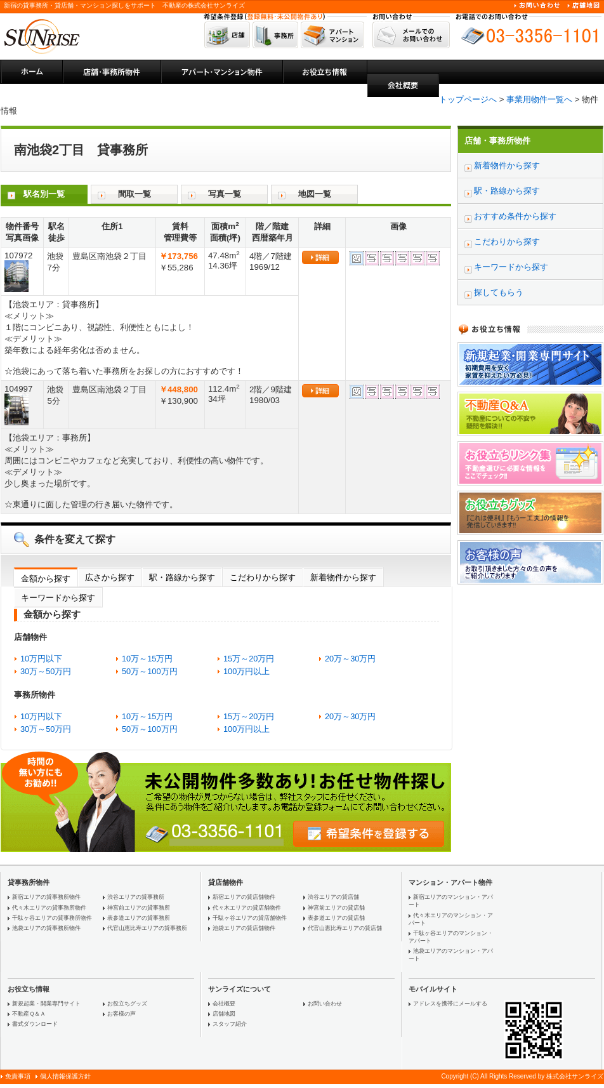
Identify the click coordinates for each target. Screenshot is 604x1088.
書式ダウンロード (35, 1024)
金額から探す (45, 578)
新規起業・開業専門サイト (46, 1003)
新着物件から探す (343, 577)
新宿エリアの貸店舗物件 (244, 897)
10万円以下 (41, 658)
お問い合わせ (325, 1003)
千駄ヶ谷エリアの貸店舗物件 (250, 918)
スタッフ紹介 (230, 1024)
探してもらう (498, 292)
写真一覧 (224, 194)
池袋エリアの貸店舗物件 (244, 928)
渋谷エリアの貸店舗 (333, 897)
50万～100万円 (150, 671)
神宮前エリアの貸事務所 (138, 908)
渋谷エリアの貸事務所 (135, 897)
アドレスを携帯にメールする (450, 1003)
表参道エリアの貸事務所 (138, 918)
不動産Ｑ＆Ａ (29, 1014)
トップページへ (468, 99)
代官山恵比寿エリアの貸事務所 (147, 928)
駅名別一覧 (44, 194)
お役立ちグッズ (127, 1003)
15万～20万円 (248, 658)
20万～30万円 (350, 658)
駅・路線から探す (182, 577)
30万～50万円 (45, 671)
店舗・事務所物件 (497, 140)
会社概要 (224, 1003)
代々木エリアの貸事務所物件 (49, 908)
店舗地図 (224, 1014)
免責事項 (17, 1076)
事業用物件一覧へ (539, 99)
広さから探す (110, 577)
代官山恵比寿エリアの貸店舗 (345, 928)
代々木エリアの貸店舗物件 (247, 908)
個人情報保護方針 (65, 1076)
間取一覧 (134, 194)
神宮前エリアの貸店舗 (336, 908)
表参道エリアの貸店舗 (336, 918)
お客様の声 (121, 1014)
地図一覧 (314, 194)
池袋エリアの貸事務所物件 (46, 928)
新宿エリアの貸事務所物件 (46, 897)
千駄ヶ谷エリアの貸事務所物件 (52, 918)
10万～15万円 (147, 658)
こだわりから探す (263, 577)
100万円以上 (246, 671)
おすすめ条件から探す (515, 216)
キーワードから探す (58, 597)
